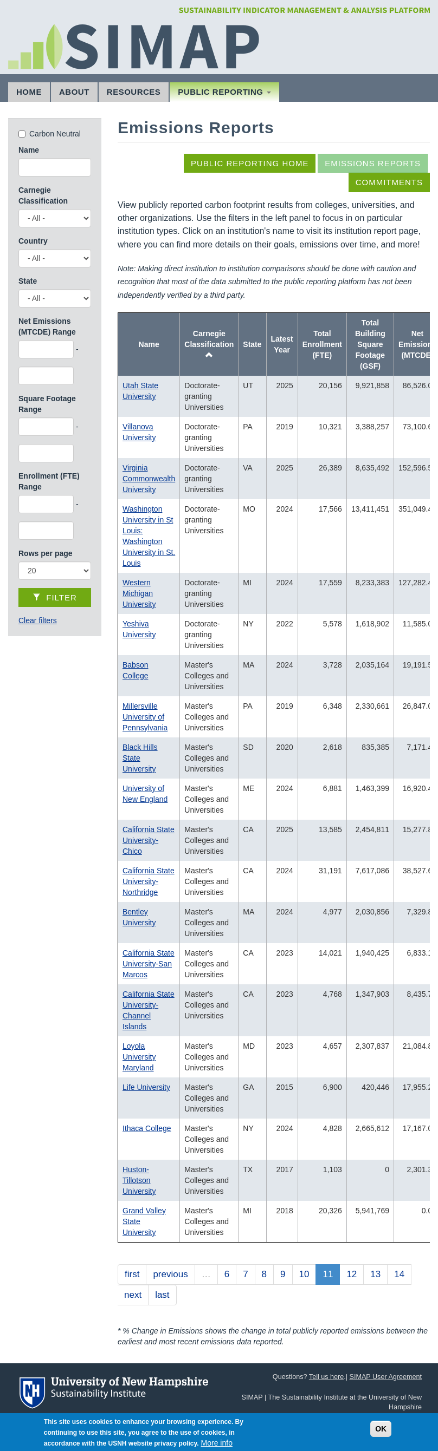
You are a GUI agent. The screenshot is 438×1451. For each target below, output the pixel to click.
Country (33, 241)
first (132, 1274)
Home (29, 91)
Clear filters (37, 620)
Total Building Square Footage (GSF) (370, 344)
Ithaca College (147, 1128)
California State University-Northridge (149, 881)
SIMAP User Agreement (386, 1377)
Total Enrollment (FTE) (322, 344)
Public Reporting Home (249, 163)
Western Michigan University (139, 593)
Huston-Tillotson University (139, 1180)
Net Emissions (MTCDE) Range (47, 326)
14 (399, 1274)
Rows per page (45, 553)
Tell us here (326, 1377)
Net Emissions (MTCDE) (417, 344)
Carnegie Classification (43, 195)
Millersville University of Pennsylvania (145, 717)
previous (170, 1274)
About (74, 91)
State (27, 281)
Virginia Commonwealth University (149, 478)
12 (351, 1274)
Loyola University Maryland (139, 1057)
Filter (55, 597)
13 (375, 1274)
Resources (134, 91)
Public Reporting (224, 91)
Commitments (389, 182)
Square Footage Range (47, 404)
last (162, 1295)
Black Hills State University (140, 758)
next (132, 1295)
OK (381, 1432)
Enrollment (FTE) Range (49, 481)
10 (304, 1274)
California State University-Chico (149, 840)
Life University (146, 1087)
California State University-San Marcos (149, 964)
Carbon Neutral (55, 133)
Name (28, 150)
